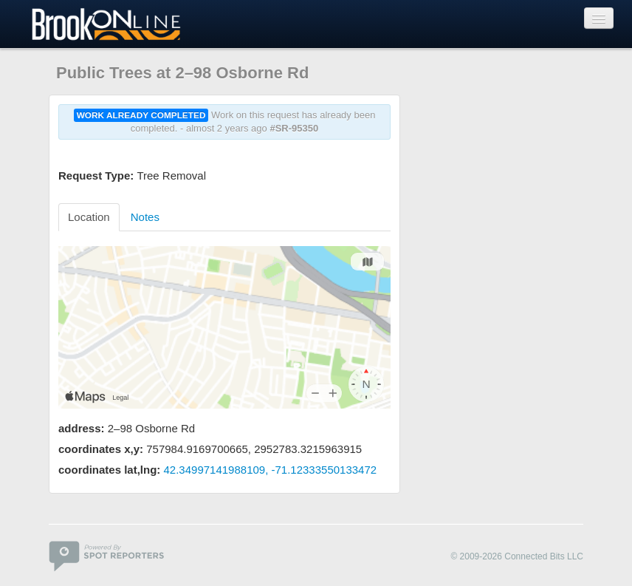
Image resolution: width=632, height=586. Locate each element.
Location (89, 217)
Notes (145, 217)
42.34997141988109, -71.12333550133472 (270, 469)
